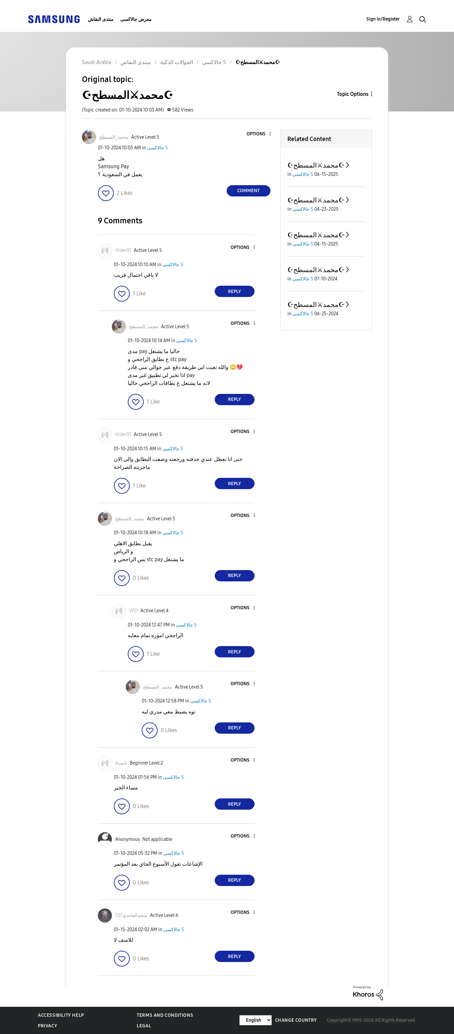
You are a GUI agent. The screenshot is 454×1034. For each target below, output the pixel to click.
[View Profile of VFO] (133, 611)
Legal (144, 1026)
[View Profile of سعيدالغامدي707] (131, 915)
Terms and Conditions (165, 1015)
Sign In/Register (383, 19)
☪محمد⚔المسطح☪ (315, 165)
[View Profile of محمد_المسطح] (113, 137)
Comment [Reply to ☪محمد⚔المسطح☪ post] (248, 190)
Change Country (296, 1020)
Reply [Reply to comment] (234, 291)
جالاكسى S (157, 148)
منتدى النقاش (101, 19)
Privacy (47, 1026)
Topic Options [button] (352, 94)
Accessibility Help (61, 1015)
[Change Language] (255, 1020)
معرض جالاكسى (136, 19)
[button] (258, 134)
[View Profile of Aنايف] (121, 763)
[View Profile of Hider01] (123, 250)
